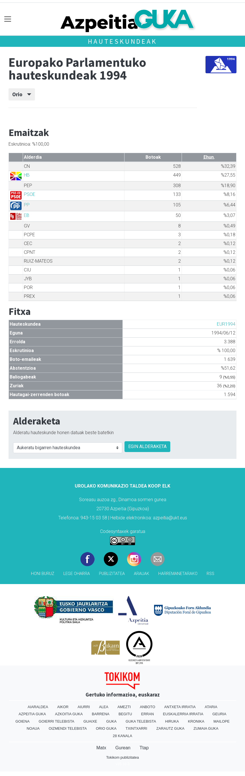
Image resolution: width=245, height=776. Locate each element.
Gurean (122, 747)
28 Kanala (122, 736)
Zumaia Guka (206, 728)
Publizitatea (112, 573)
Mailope (221, 721)
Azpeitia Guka (32, 714)
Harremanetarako (178, 573)
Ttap (144, 747)
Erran (147, 714)
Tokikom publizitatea (122, 757)
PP (27, 205)
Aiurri (84, 707)
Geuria (219, 714)
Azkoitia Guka (69, 714)
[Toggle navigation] (8, 19)
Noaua (33, 728)
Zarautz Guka (170, 728)
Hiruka (172, 721)
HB (27, 175)
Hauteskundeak (122, 41)
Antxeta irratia (180, 707)
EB (26, 215)
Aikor (62, 707)
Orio (21, 94)
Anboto (147, 707)
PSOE (29, 194)
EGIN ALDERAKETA (147, 446)
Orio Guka (106, 728)
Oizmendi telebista (68, 728)
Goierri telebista (56, 721)
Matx (101, 747)
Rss (210, 573)
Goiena (22, 721)
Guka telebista (141, 721)
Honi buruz (42, 573)
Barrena (100, 714)
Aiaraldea (38, 707)
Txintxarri (136, 728)
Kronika (196, 721)
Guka (111, 721)
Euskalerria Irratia (183, 714)
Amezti (124, 707)
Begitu (125, 714)
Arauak (141, 573)
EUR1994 (226, 324)
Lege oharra (76, 573)
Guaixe (90, 721)
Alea (103, 707)
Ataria (211, 707)
